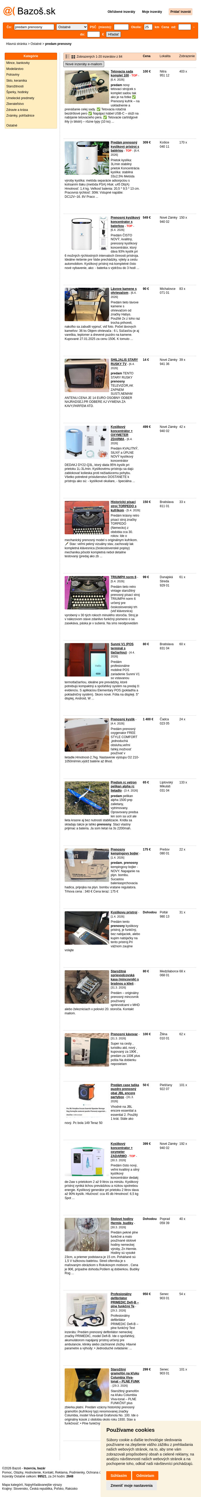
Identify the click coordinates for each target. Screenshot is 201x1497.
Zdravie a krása (17, 110)
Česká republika (41, 1488)
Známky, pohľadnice (20, 115)
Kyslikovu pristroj (124, 912)
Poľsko (59, 1488)
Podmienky (77, 1472)
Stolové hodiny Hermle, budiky (122, 1221)
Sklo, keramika (16, 80)
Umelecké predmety (20, 98)
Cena (146, 56)
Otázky (18, 1472)
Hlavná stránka (16, 44)
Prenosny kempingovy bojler (124, 851)
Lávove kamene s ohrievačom (124, 291)
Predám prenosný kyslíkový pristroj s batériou (125, 146)
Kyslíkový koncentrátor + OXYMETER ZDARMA (122, 433)
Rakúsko (71, 1488)
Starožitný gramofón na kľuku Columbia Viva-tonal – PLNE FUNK (125, 1376)
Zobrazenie (187, 56)
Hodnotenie (33, 1472)
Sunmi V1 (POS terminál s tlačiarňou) (122, 648)
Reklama (61, 1472)
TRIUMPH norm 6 (123, 577)
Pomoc (7, 1472)
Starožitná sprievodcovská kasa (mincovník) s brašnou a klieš (125, 977)
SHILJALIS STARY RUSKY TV (124, 362)
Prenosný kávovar (124, 1034)
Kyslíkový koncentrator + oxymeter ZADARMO (122, 1150)
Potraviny (12, 74)
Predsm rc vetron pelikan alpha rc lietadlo (124, 786)
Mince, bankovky (18, 63)
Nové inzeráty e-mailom (83, 64)
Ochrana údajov (97, 1472)
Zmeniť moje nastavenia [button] (131, 1485)
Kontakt (48, 1472)
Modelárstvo (14, 69)
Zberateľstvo (15, 104)
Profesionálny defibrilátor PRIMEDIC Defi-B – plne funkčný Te (125, 1300)
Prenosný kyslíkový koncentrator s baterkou (125, 221)
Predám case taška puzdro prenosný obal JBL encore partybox (125, 1091)
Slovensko (20, 1488)
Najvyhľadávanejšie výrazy (43, 1485)
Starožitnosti (15, 86)
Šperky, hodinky (17, 92)
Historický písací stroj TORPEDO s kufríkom (123, 506)
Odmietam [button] (145, 1476)
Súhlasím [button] (118, 1476)
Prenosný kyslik (123, 719)
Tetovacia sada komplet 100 (122, 73)
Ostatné (36, 44)
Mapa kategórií (12, 1485)
